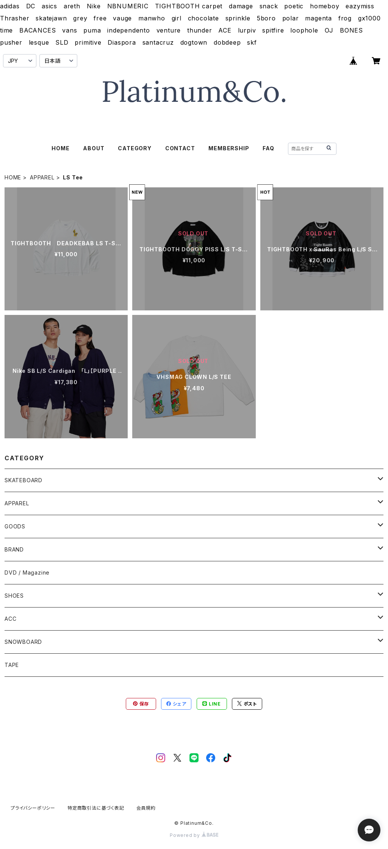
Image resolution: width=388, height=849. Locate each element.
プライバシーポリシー (33, 808)
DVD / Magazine (27, 572)
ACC (10, 618)
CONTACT (180, 148)
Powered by (194, 835)
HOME (60, 148)
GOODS (15, 526)
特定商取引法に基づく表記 (95, 808)
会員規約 (146, 808)
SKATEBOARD (23, 480)
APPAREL (42, 177)
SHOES (14, 595)
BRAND (14, 549)
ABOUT (93, 148)
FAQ (268, 148)
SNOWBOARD (23, 642)
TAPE (12, 665)
